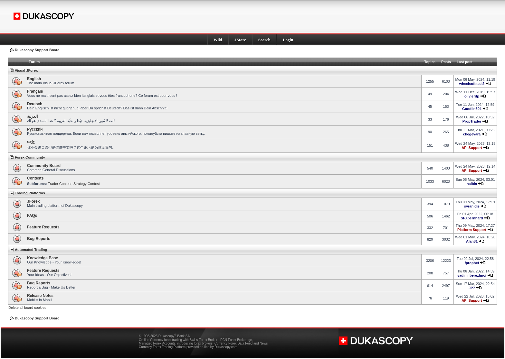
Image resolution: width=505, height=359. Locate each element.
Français (35, 91)
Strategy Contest (86, 184)
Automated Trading (31, 250)
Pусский (35, 129)
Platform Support (471, 230)
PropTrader (471, 121)
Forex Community (30, 157)
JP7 (472, 288)
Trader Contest (59, 184)
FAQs (32, 215)
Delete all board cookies (27, 307)
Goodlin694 (471, 109)
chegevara (472, 134)
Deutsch (34, 104)
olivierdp (471, 96)
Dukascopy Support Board (37, 50)
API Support (472, 148)
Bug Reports (38, 238)
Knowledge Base (42, 258)
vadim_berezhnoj (471, 275)
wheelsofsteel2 (471, 84)
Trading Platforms (30, 193)
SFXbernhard (472, 218)
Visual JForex (26, 70)
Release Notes (40, 295)
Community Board (44, 165)
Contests (35, 178)
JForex (33, 201)
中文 (31, 142)
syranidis (472, 206)
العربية (32, 116)
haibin (472, 184)
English (34, 79)
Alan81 (472, 241)
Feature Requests (43, 227)
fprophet (472, 263)
